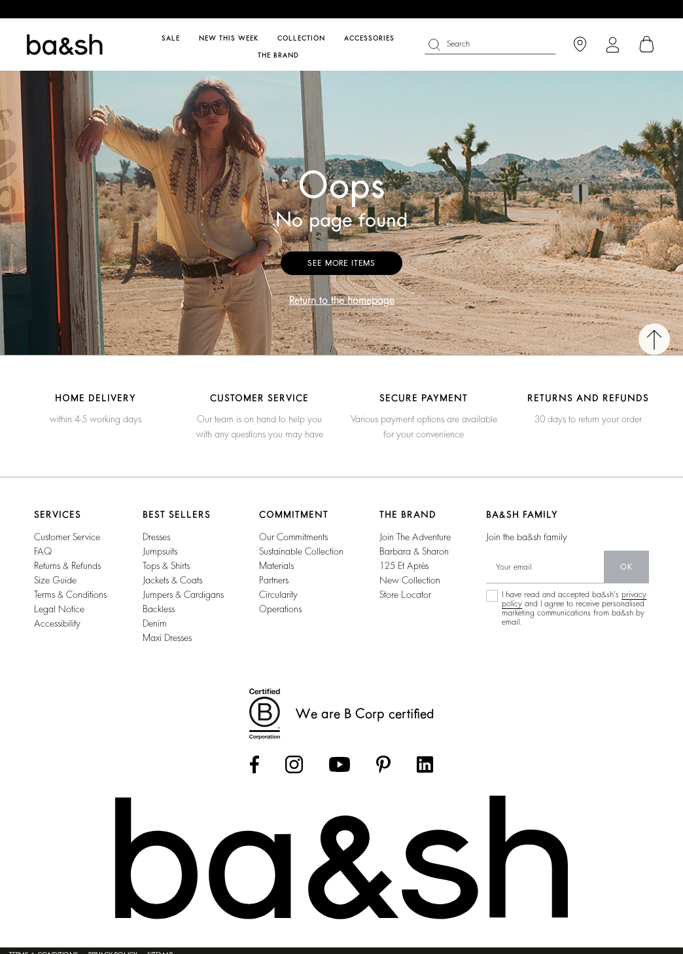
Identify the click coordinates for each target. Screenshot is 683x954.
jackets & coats (172, 580)
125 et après (404, 565)
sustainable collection (301, 551)
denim (155, 623)
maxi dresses (167, 637)
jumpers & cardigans (183, 594)
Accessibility (57, 623)
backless (159, 609)
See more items (341, 263)
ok (626, 567)
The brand (278, 55)
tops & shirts (166, 565)
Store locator (405, 594)
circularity (278, 594)
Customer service (67, 536)
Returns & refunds (67, 565)
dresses (156, 536)
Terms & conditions (70, 594)
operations (280, 609)
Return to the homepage (341, 300)
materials (276, 565)
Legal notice (59, 609)
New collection (409, 580)
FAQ (43, 551)
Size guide (55, 580)
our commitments (293, 536)
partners (274, 580)
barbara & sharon (414, 551)
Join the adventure (415, 536)
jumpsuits (160, 551)
